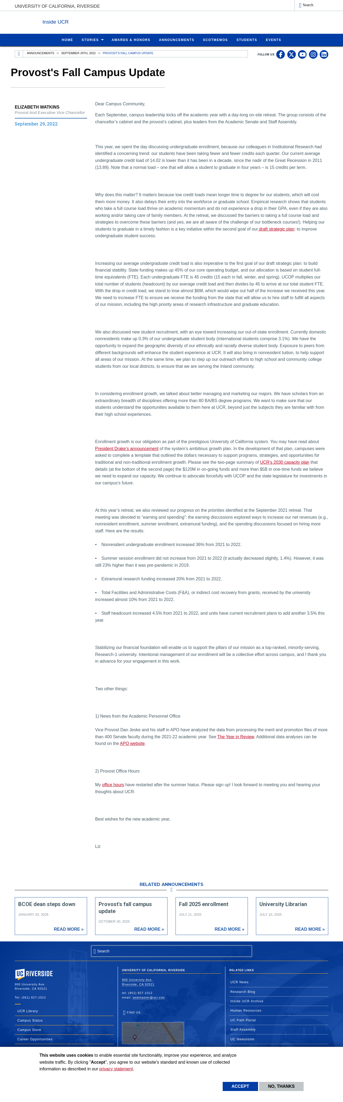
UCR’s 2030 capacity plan (284, 462)
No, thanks (281, 1086)
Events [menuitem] (273, 40)
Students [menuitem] (246, 40)
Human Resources (246, 1010)
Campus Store (29, 1029)
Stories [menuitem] (90, 40)
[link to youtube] (302, 54)
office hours (113, 784)
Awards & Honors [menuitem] (131, 40)
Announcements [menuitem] (176, 40)
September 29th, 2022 (78, 52)
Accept (240, 1086)
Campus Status (30, 1020)
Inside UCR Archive (247, 1001)
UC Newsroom (242, 1039)
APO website (132, 743)
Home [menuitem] (67, 40)
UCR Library (27, 1011)
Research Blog (242, 991)
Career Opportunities (35, 1039)
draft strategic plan (276, 229)
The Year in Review (235, 736)
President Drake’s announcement (126, 448)
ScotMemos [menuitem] (215, 40)
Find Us (153, 1027)
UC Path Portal (243, 1020)
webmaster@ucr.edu (149, 997)
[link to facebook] (280, 54)
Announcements (40, 52)
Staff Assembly (243, 1029)
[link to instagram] (313, 54)
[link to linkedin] (324, 54)
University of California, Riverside (57, 6)
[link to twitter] (291, 54)
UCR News (239, 982)
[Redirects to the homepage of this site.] (19, 53)
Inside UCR (80, 21)
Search (308, 5)
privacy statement (116, 1069)
